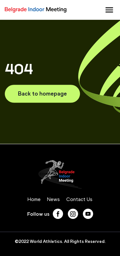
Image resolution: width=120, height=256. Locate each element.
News (53, 199)
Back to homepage (42, 93)
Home (34, 199)
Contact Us (79, 199)
